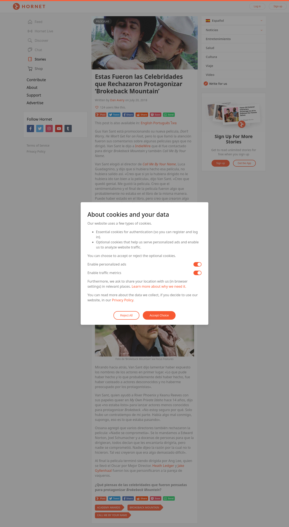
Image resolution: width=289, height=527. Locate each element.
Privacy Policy (122, 300)
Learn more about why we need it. (159, 286)
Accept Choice (159, 315)
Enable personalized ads (106, 264)
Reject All (126, 315)
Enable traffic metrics (104, 272)
